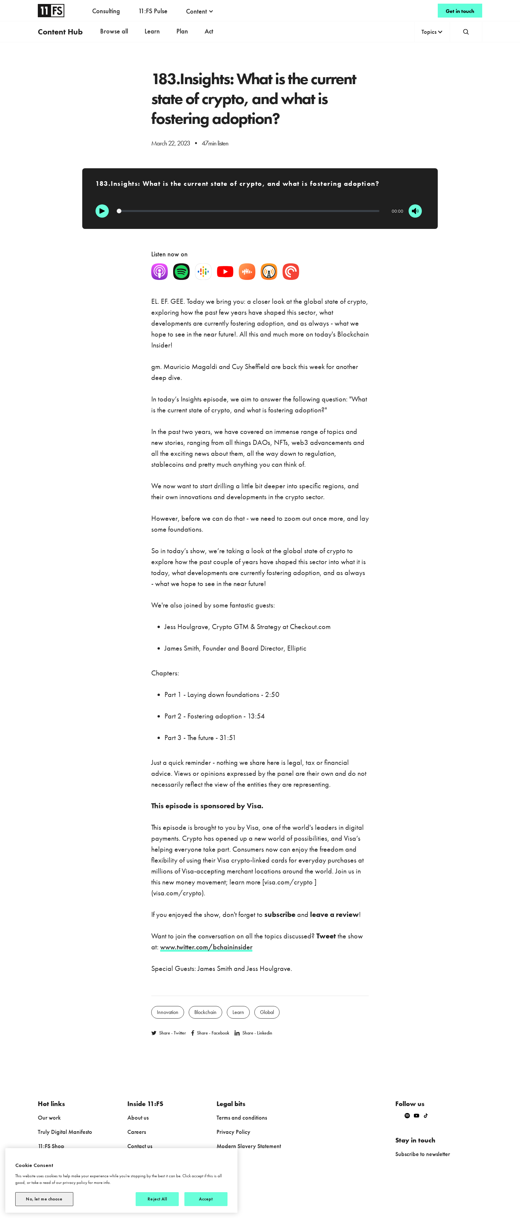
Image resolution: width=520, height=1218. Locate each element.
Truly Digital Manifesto (65, 1132)
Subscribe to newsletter (422, 1154)
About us (138, 1117)
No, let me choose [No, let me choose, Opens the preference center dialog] (44, 1199)
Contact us (139, 1146)
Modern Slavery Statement (249, 1146)
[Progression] (248, 211)
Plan (182, 31)
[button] (199, 11)
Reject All (157, 1199)
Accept (206, 1199)
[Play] (102, 211)
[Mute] (415, 211)
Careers (136, 1132)
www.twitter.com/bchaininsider (206, 947)
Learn (152, 31)
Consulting (106, 11)
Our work (49, 1117)
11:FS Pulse (152, 11)
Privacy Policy (233, 1132)
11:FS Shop (51, 1146)
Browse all (114, 31)
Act (209, 31)
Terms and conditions (242, 1117)
